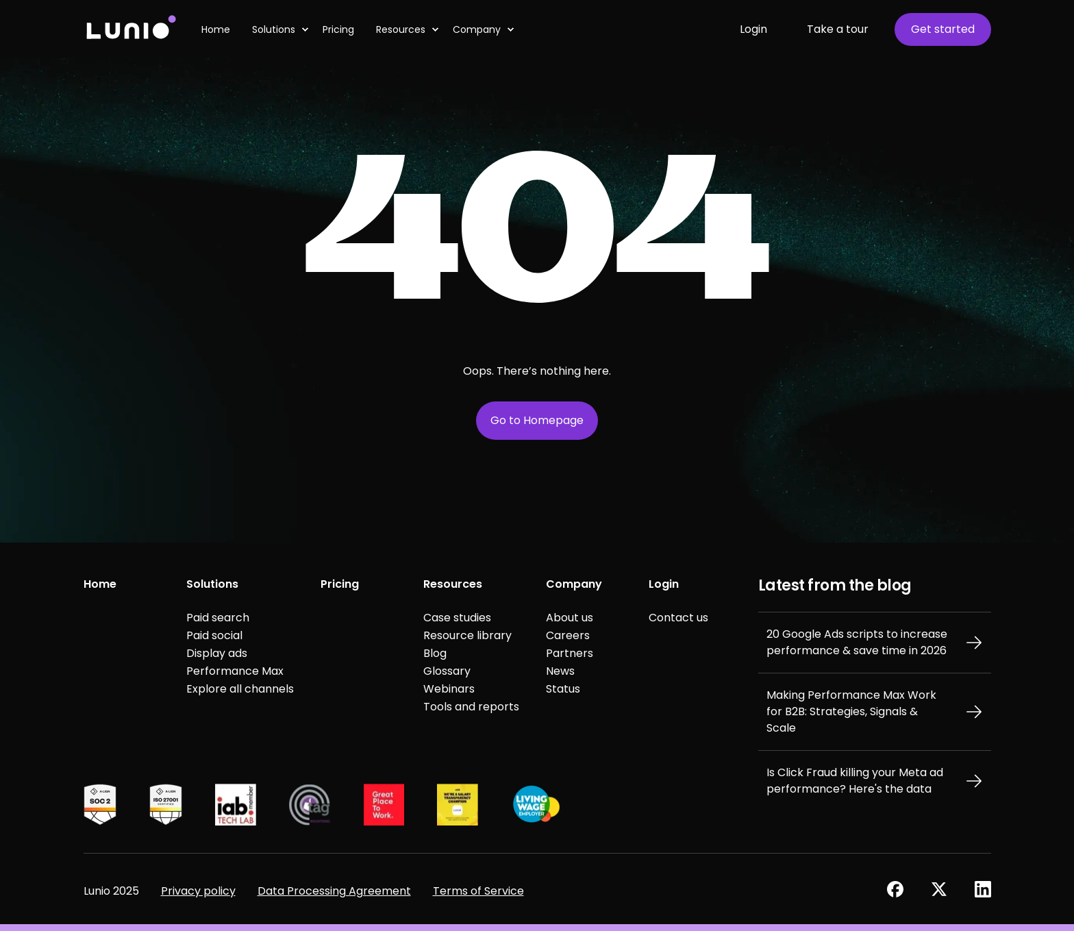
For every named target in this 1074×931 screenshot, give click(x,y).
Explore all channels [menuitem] (240, 689)
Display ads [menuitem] (216, 653)
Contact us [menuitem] (678, 617)
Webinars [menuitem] (449, 689)
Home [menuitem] (100, 584)
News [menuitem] (560, 671)
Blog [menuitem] (435, 653)
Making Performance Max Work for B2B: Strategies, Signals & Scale (851, 711)
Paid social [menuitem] (214, 635)
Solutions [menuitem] (212, 584)
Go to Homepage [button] (537, 420)
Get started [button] (943, 29)
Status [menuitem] (563, 689)
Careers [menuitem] (568, 635)
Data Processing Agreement (334, 891)
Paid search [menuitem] (217, 617)
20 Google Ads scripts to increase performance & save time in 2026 (856, 642)
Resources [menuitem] (452, 584)
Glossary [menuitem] (447, 671)
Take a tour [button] (838, 29)
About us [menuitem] (569, 617)
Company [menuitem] (574, 584)
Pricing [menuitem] (340, 584)
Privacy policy (198, 891)
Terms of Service (478, 891)
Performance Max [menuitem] (235, 671)
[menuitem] (305, 29)
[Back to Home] (130, 29)
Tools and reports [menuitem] (471, 707)
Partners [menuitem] (569, 653)
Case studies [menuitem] (457, 617)
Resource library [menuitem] (467, 635)
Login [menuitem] (664, 584)
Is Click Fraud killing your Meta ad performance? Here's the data (854, 781)
